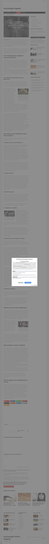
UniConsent (35, 285)
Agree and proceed (28, 282)
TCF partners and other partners (20, 262)
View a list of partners (27, 264)
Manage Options (24, 267)
